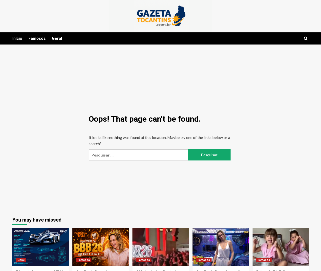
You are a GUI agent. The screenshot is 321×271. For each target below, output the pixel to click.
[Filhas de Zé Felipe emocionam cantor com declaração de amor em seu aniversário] (281, 247)
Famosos (37, 38)
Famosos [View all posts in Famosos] (84, 260)
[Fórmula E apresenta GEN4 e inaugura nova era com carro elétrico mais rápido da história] (40, 247)
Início (17, 38)
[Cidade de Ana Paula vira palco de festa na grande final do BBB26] (160, 247)
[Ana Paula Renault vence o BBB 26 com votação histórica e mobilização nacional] (100, 247)
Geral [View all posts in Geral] (21, 260)
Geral (57, 38)
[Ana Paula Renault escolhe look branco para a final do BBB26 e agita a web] (221, 247)
